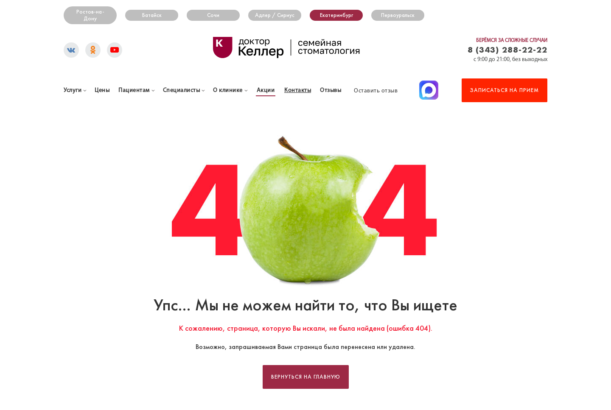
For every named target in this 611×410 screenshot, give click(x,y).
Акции (266, 90)
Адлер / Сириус (274, 15)
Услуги (72, 90)
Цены (102, 90)
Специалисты (181, 90)
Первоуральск (398, 15)
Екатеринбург (336, 15)
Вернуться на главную (305, 377)
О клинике (228, 90)
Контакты (297, 90)
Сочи (213, 15)
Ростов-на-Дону (90, 15)
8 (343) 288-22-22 (507, 49)
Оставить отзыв (376, 91)
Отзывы (330, 90)
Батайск (152, 15)
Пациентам (134, 90)
